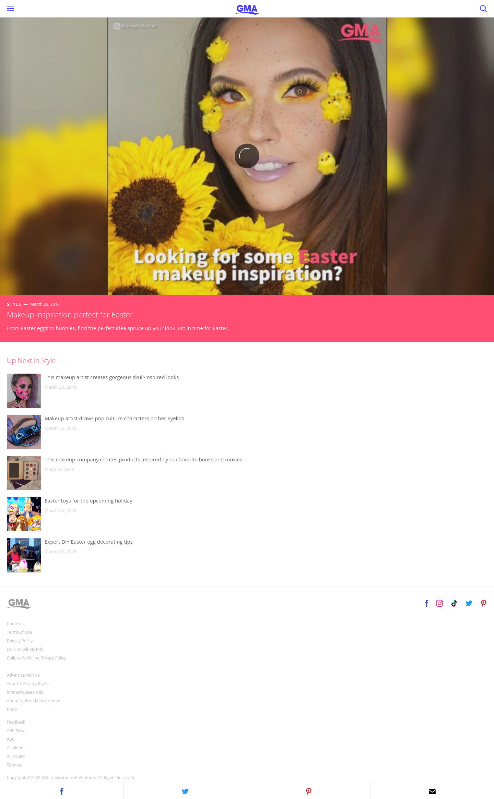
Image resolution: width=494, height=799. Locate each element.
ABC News (16, 731)
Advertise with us (23, 675)
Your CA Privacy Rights (28, 684)
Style (14, 304)
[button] (61, 790)
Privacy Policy (20, 641)
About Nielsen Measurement (34, 701)
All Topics (16, 756)
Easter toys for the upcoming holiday (88, 500)
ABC (11, 739)
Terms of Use (19, 632)
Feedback (16, 722)
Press (12, 709)
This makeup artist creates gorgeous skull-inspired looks (112, 377)
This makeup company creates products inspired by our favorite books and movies (143, 459)
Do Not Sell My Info (25, 649)
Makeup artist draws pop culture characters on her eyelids (114, 418)
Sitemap (15, 765)
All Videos (16, 748)
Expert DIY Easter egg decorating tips (89, 541)
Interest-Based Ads (25, 692)
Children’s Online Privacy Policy (36, 658)
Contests (15, 624)
